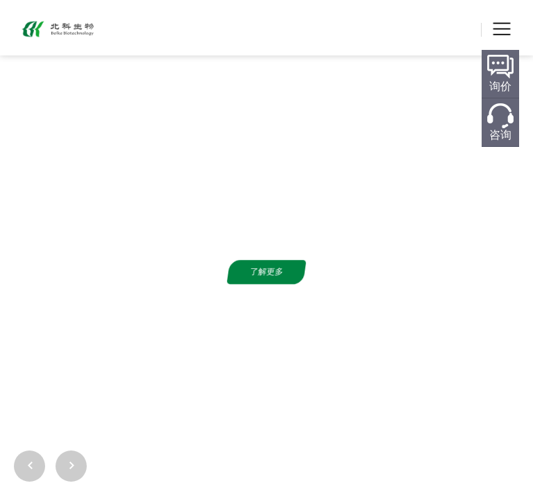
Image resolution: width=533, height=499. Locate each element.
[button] (514, 436)
